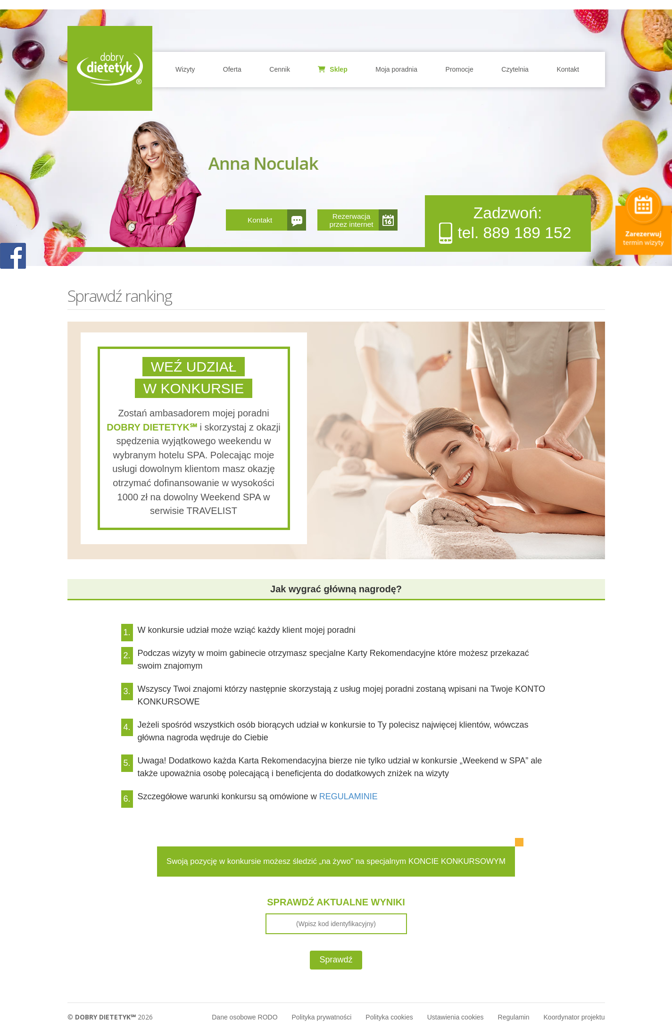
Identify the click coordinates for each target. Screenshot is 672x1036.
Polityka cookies (389, 1017)
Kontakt (567, 69)
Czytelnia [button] (515, 69)
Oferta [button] (232, 69)
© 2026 (110, 1016)
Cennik (279, 69)
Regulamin (514, 1017)
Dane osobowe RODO (244, 1017)
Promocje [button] (459, 69)
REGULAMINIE (348, 796)
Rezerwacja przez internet (351, 220)
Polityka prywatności (322, 1017)
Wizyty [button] (185, 69)
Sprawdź (335, 959)
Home (109, 68)
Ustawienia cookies (455, 1017)
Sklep (332, 69)
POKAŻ (13, 256)
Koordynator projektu (574, 1017)
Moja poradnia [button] (396, 69)
